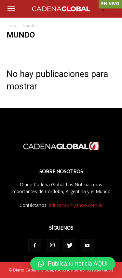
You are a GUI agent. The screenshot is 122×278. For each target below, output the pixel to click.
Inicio (11, 25)
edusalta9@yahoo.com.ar (75, 205)
